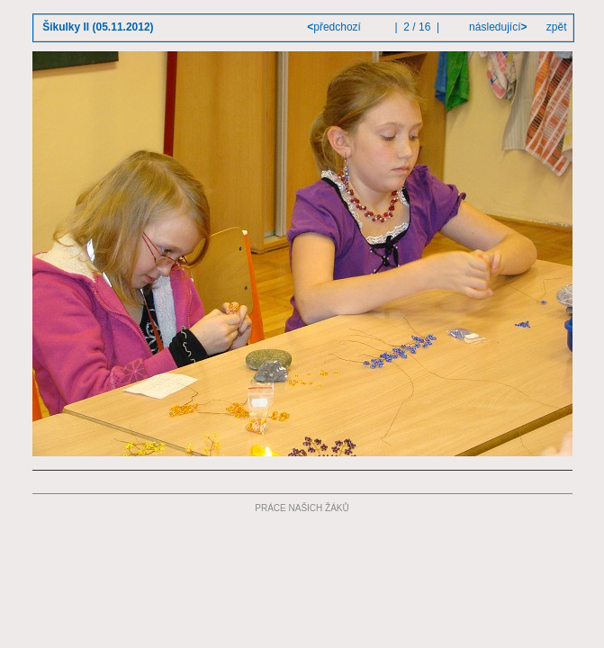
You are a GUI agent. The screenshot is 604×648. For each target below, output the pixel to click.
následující (496, 27)
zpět (556, 27)
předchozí (335, 27)
